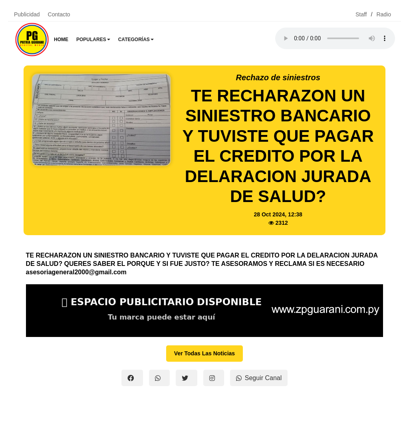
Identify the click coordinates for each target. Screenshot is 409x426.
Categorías (136, 39)
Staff (361, 14)
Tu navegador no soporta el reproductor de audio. (335, 38)
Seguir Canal (259, 377)
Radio (383, 14)
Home (61, 39)
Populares (93, 39)
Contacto (59, 14)
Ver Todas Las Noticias (204, 353)
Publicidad (27, 14)
